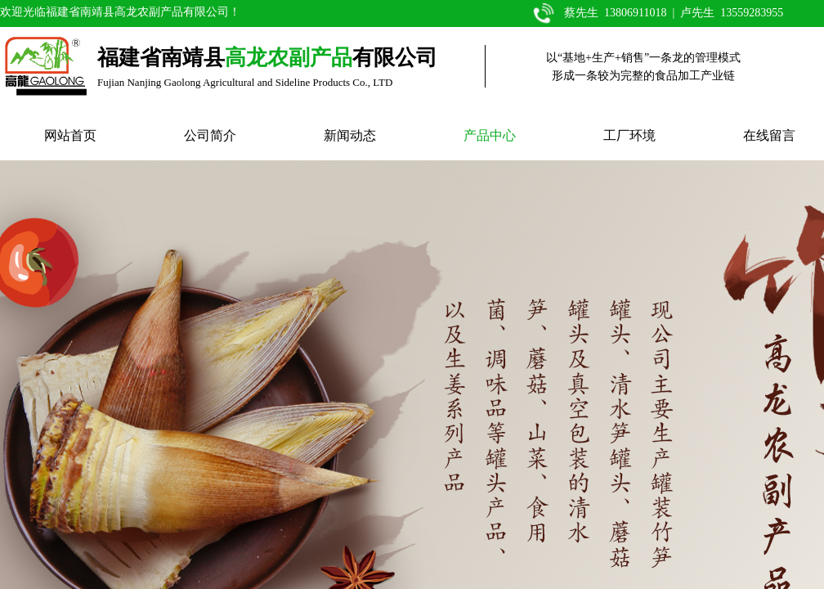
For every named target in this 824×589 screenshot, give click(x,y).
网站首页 (70, 135)
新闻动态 (350, 135)
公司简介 (210, 135)
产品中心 (490, 135)
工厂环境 (629, 135)
